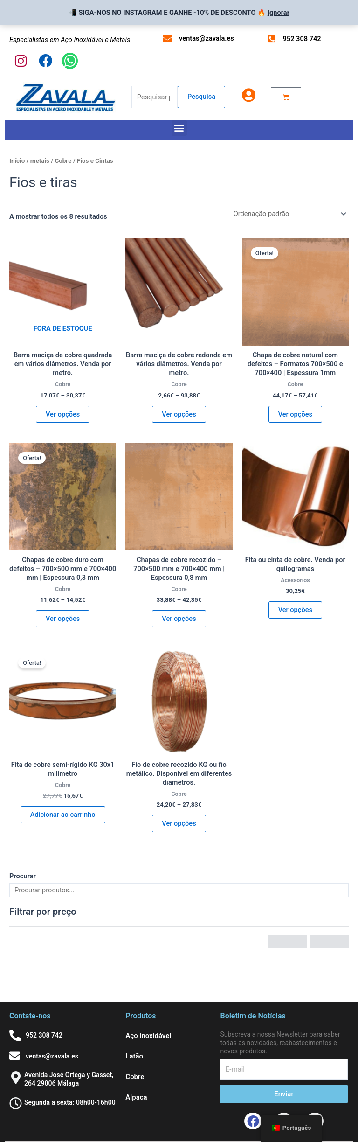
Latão (134, 1056)
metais (39, 160)
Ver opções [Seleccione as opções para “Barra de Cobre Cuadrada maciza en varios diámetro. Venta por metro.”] (63, 414)
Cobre (63, 160)
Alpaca (136, 1097)
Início (17, 160)
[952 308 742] (272, 39)
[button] (179, 128)
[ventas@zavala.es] (167, 38)
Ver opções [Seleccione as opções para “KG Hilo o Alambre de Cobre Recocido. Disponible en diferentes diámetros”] (179, 823)
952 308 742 (302, 39)
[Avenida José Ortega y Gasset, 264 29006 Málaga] (15, 1077)
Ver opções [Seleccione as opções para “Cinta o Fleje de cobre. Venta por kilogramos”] (295, 610)
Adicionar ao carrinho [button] (63, 814)
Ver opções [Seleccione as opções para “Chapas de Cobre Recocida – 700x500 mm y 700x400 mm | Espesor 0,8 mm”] (179, 618)
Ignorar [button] (278, 12)
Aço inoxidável (148, 1035)
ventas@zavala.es (206, 38)
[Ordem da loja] (289, 214)
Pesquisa (201, 96)
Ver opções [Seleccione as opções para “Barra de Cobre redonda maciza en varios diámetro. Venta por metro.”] (179, 414)
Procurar (22, 876)
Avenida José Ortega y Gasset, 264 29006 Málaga (68, 1079)
